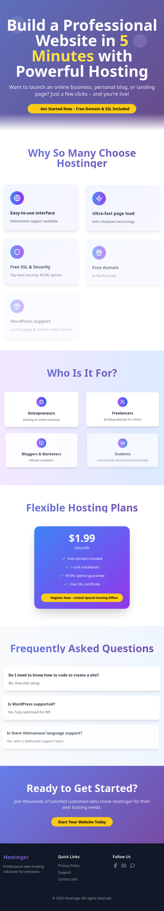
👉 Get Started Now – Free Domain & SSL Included (82, 108)
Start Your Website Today (82, 823)
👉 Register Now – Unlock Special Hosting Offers (82, 597)
